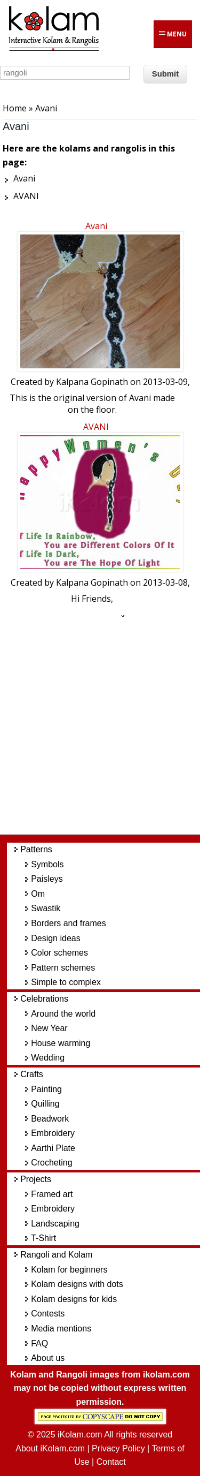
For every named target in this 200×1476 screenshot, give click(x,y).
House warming (60, 1043)
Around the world (63, 1013)
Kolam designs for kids (74, 1299)
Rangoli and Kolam (56, 1254)
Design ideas (56, 938)
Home (15, 108)
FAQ (39, 1343)
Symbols (47, 864)
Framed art (52, 1194)
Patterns (36, 849)
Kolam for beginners (69, 1269)
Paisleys (47, 878)
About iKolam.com (50, 1448)
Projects (35, 1179)
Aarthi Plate (53, 1148)
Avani (96, 226)
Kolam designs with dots (77, 1284)
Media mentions (61, 1328)
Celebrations (44, 998)
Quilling (45, 1103)
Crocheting (51, 1162)
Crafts (31, 1074)
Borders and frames (68, 923)
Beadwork (50, 1118)
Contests (48, 1313)
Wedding (48, 1057)
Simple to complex (66, 982)
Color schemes (59, 952)
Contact (111, 1461)
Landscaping (55, 1223)
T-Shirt (43, 1238)
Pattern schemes (63, 967)
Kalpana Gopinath (92, 382)
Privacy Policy (118, 1448)
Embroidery (53, 1133)
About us (48, 1358)
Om (38, 893)
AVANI (96, 427)
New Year (49, 1028)
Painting (46, 1089)
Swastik (45, 908)
